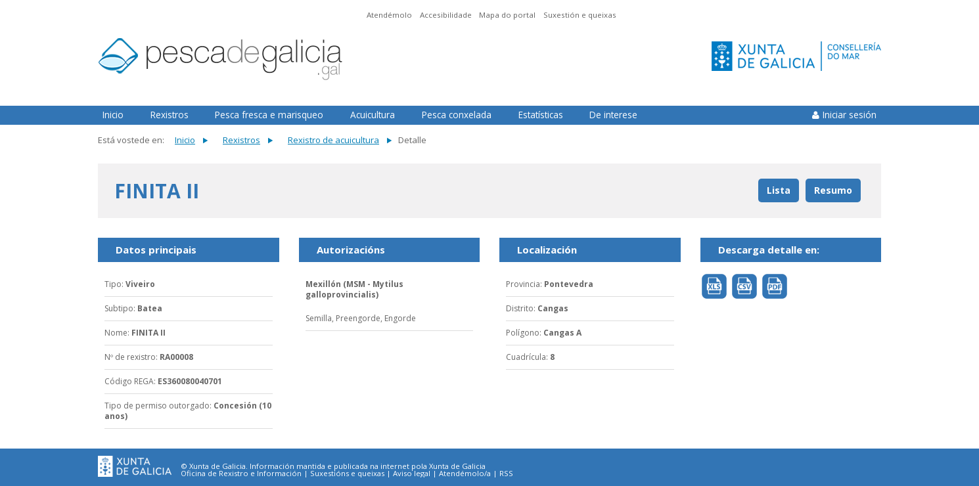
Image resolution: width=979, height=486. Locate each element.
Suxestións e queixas (347, 473)
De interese (613, 114)
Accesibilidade (446, 15)
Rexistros (169, 114)
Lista (778, 190)
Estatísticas (540, 114)
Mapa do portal (507, 15)
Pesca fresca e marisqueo (269, 114)
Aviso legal (411, 473)
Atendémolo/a (465, 473)
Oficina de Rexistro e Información (241, 473)
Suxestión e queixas (579, 15)
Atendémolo (389, 15)
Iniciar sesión (850, 114)
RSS (506, 473)
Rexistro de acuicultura (333, 140)
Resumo (833, 190)
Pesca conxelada (456, 114)
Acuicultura (372, 114)
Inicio (113, 114)
